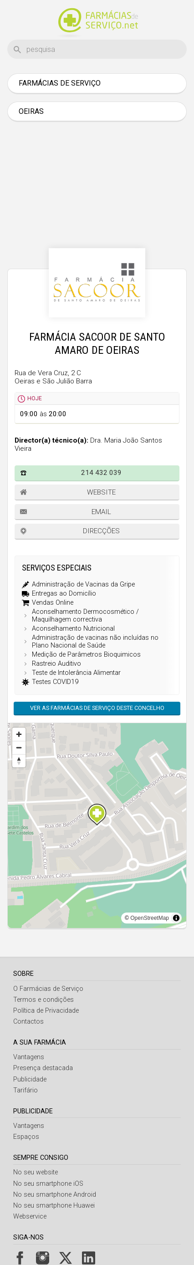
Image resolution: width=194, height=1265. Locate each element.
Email (101, 512)
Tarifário (25, 1090)
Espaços (26, 1137)
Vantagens (28, 1057)
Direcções (101, 531)
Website (101, 492)
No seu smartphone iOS (48, 1184)
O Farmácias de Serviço (48, 989)
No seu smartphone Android (54, 1195)
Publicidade (29, 1079)
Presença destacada (43, 1068)
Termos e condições (43, 1000)
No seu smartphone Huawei (54, 1205)
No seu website (35, 1172)
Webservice (29, 1216)
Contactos (28, 1021)
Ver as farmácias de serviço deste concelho (97, 707)
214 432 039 (101, 473)
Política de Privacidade (46, 1011)
